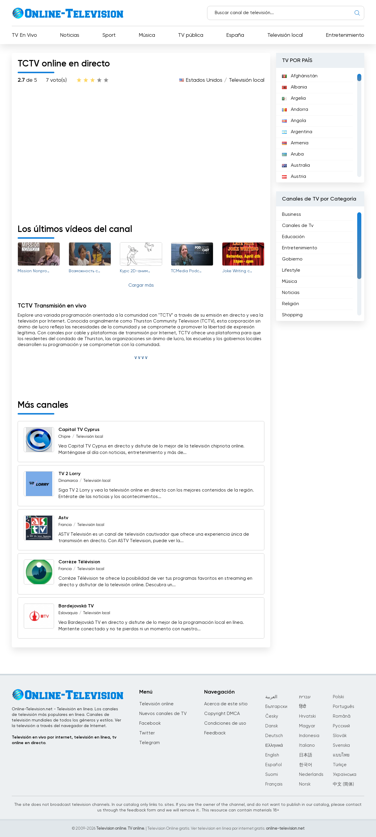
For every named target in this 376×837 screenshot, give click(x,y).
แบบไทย (341, 755)
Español (273, 765)
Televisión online (156, 704)
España (235, 35)
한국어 (305, 765)
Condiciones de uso (225, 723)
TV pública (190, 35)
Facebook (150, 723)
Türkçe (340, 765)
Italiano (307, 745)
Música (147, 35)
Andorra (295, 109)
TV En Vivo (24, 35)
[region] (320, 125)
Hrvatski (307, 716)
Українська (344, 774)
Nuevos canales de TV (163, 713)
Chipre (64, 437)
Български (276, 706)
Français (274, 784)
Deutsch (274, 736)
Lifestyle (291, 270)
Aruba (293, 154)
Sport (109, 35)
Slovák (340, 736)
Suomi (271, 774)
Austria (294, 176)
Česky (271, 716)
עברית (304, 697)
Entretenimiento (345, 35)
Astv (63, 518)
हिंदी (302, 706)
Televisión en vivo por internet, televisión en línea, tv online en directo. (64, 740)
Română (341, 716)
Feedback (215, 733)
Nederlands (311, 774)
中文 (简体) (343, 784)
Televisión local (285, 35)
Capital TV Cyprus (79, 429)
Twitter (147, 733)
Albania (294, 87)
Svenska (341, 745)
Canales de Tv (297, 225)
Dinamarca (68, 481)
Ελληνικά (274, 745)
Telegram (149, 743)
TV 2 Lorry (69, 474)
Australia (296, 165)
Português (343, 706)
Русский (341, 726)
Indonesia (309, 736)
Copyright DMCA (222, 713)
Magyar (307, 726)
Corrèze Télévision (79, 562)
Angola (294, 120)
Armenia (295, 143)
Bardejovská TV (76, 606)
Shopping (292, 315)
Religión (290, 304)
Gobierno (292, 259)
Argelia (294, 98)
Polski (338, 697)
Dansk (271, 726)
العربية (271, 697)
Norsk (304, 784)
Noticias (69, 35)
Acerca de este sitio (226, 704)
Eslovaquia (68, 613)
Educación (293, 237)
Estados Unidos (204, 80)
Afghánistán (300, 76)
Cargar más (141, 285)
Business (291, 214)
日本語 (305, 755)
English (272, 755)
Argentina (297, 132)
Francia (65, 525)
